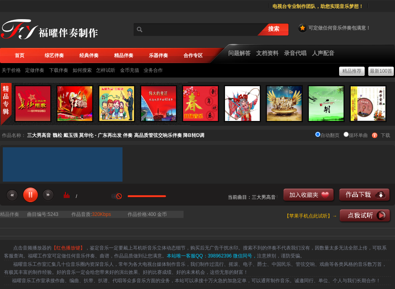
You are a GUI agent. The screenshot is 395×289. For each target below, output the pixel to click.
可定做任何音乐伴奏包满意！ (334, 28)
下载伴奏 (58, 70)
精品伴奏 (9, 214)
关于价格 (11, 70)
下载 (385, 135)
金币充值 (129, 70)
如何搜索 (82, 70)
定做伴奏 (34, 70)
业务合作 (153, 70)
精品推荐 (351, 71)
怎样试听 (105, 70)
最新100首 (381, 71)
